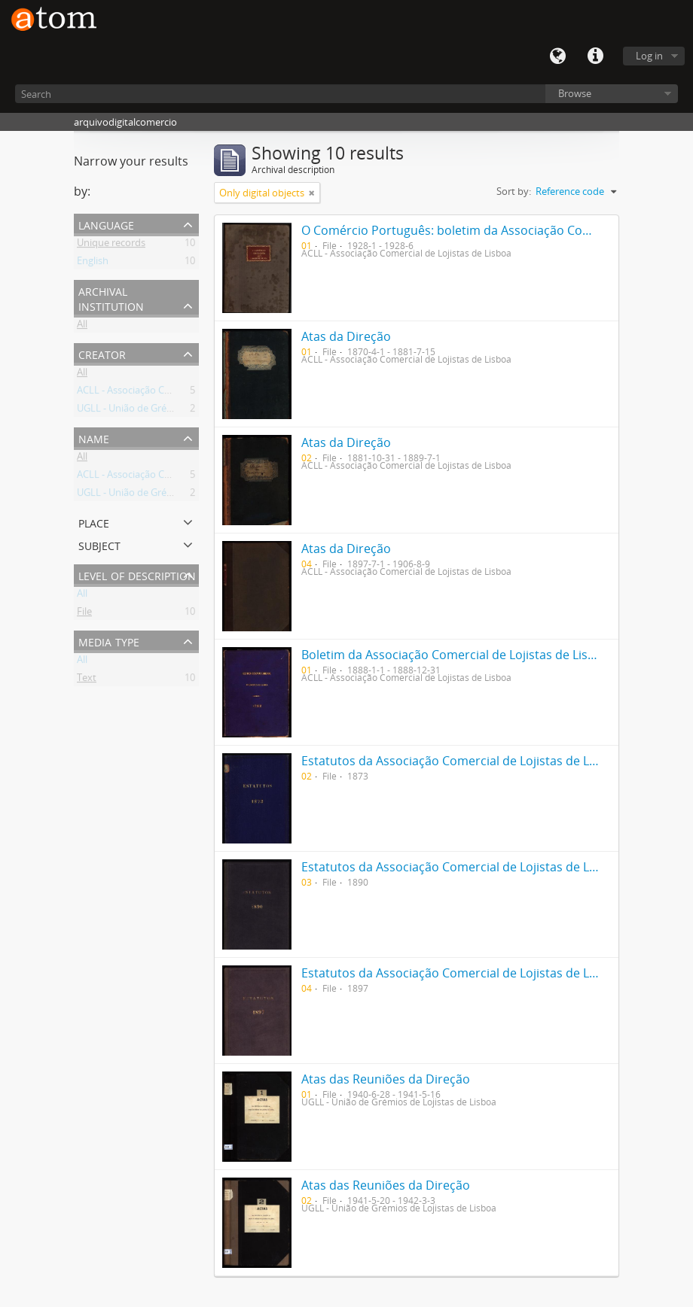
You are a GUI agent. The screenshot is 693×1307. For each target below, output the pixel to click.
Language (557, 56)
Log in (649, 55)
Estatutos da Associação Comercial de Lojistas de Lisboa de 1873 (484, 760)
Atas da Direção (346, 336)
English (92, 263)
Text (86, 680)
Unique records (111, 245)
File (84, 614)
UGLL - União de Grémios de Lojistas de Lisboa (180, 411)
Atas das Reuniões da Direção (385, 1079)
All (82, 326)
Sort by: (513, 191)
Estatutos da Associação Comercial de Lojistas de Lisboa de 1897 (484, 973)
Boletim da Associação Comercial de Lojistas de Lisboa (455, 654)
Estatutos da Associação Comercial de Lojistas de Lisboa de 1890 (484, 867)
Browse (574, 93)
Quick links (595, 56)
